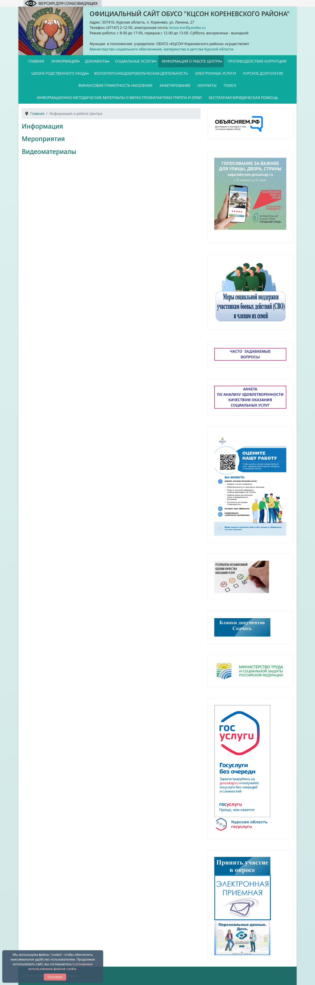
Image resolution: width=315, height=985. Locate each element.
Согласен (55, 977)
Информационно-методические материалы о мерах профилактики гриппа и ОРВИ (119, 97)
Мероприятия (43, 138)
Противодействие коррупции (257, 61)
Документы (96, 61)
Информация (64, 61)
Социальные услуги (134, 61)
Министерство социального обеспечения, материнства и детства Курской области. (162, 49)
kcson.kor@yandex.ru (187, 27)
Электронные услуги (215, 73)
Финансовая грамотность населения (115, 85)
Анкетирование (175, 85)
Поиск (230, 85)
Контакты (207, 85)
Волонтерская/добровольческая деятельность (141, 73)
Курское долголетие (263, 73)
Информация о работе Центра (191, 61)
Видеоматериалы (49, 151)
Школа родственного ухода (59, 73)
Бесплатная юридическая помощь (243, 97)
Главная (36, 61)
